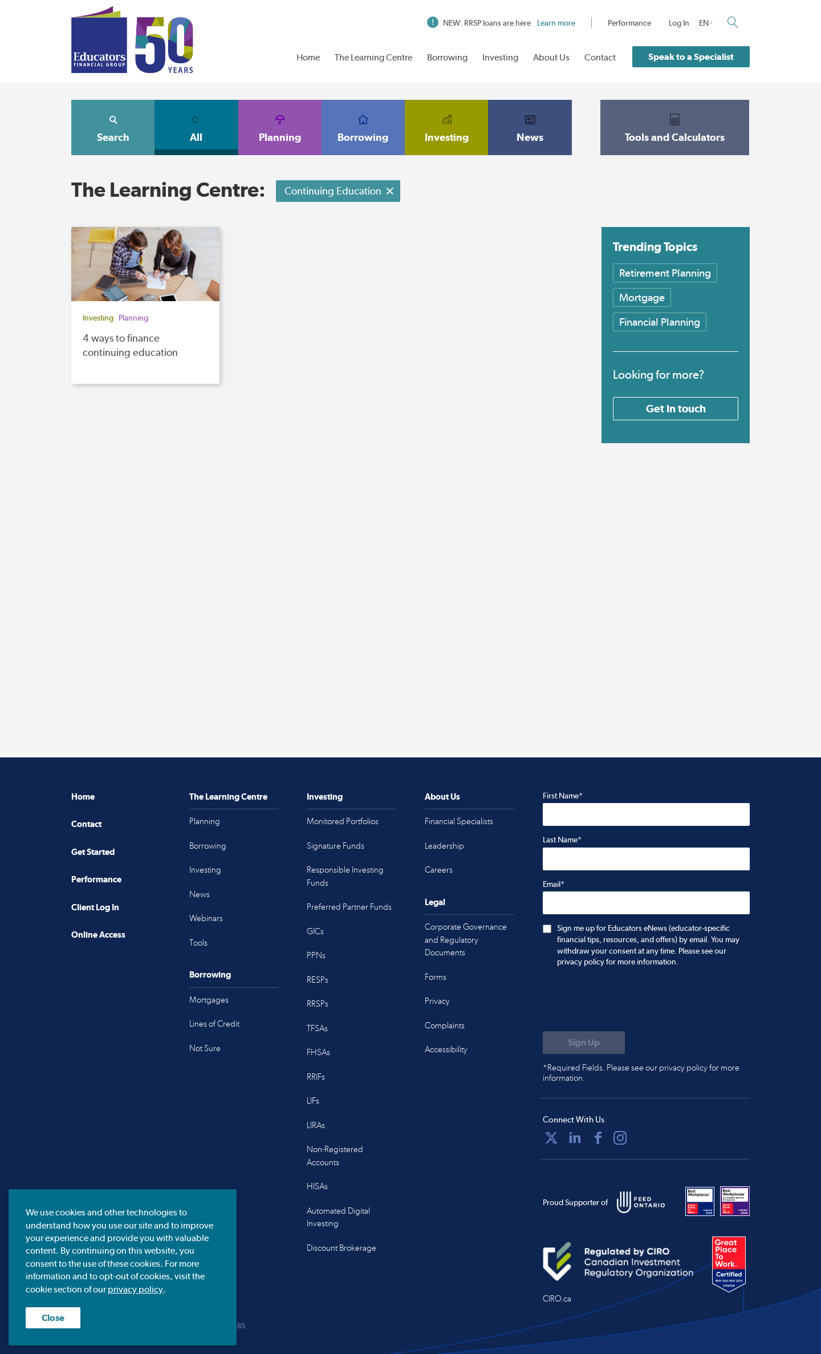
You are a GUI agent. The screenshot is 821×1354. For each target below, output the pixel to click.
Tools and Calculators (675, 127)
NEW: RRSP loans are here (501, 22)
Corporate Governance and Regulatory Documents (466, 940)
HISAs (317, 1186)
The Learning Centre (373, 57)
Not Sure (205, 1048)
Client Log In (95, 907)
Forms (435, 977)
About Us (551, 57)
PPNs (316, 955)
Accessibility (446, 1049)
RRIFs (316, 1077)
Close (53, 1317)
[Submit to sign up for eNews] (584, 1042)
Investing (500, 57)
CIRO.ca (557, 1299)
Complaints (445, 1025)
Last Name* (562, 839)
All (196, 127)
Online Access (98, 934)
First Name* (563, 795)
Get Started (93, 852)
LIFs (313, 1101)
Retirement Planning (665, 272)
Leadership (444, 846)
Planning (280, 127)
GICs (315, 931)
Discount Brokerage (341, 1248)
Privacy (437, 1001)
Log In (679, 22)
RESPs (317, 980)
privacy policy (135, 1289)
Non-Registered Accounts (335, 1155)
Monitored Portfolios (343, 821)
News (530, 127)
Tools (198, 943)
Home (308, 57)
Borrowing (447, 57)
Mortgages (209, 1000)
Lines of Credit (214, 1024)
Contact (600, 57)
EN (704, 22)
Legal (435, 902)
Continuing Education (339, 191)
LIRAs (316, 1125)
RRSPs (317, 1004)
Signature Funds (335, 846)
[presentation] (629, 1000)
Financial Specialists (459, 821)
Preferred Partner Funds (349, 907)
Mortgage (642, 297)
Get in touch (676, 408)
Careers (439, 870)
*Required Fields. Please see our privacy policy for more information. (641, 1073)
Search (113, 127)
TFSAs (317, 1028)
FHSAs (318, 1052)
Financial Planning (659, 322)
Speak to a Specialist (691, 56)
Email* (553, 884)
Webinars (206, 918)
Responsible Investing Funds (345, 876)
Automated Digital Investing (338, 1217)
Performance (629, 22)
